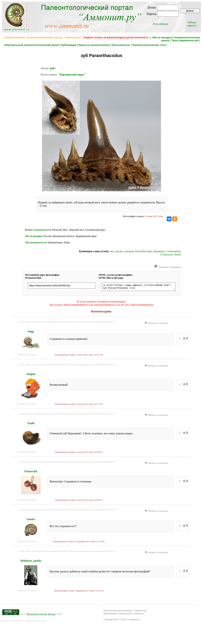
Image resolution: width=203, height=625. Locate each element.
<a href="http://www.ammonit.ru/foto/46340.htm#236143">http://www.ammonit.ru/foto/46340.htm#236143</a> (66, 365)
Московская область (64, 236)
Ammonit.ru (134, 620)
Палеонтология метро (41, 615)
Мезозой (57, 229)
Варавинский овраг (86, 236)
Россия (47, 236)
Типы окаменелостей (184, 40)
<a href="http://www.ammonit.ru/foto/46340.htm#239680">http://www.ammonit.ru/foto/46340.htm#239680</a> (66, 463)
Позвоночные (55, 242)
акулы (119, 251)
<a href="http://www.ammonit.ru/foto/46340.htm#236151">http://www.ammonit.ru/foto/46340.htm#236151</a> (66, 415)
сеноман (129, 251)
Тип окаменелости (35, 242)
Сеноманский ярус (95, 229)
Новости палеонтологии (93, 44)
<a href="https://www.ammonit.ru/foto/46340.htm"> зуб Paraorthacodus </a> (141, 287)
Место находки (33, 236)
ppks (53, 68)
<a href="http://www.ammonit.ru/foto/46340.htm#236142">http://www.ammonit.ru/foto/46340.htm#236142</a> (66, 323)
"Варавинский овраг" (72, 74)
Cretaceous (166, 254)
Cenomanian (173, 251)
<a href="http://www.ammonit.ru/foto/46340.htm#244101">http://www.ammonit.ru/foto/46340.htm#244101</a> (66, 511)
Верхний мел (77, 229)
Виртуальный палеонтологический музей (31, 44)
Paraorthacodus (143, 251)
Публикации (68, 44)
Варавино (159, 251)
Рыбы (67, 242)
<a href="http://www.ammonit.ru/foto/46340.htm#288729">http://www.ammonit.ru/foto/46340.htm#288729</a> (66, 552)
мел (112, 251)
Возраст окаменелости (38, 229)
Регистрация (160, 23)
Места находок (161, 37)
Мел (65, 229)
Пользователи (120, 44)
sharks (177, 254)
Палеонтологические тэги (149, 44)
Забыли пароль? (191, 24)
